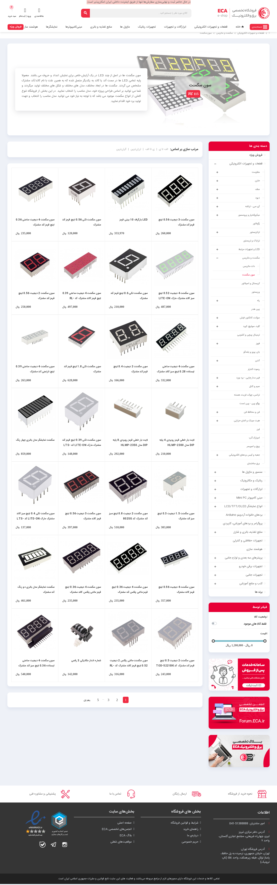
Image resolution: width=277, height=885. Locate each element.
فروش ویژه (15, 27)
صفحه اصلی (124, 823)
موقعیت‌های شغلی (121, 842)
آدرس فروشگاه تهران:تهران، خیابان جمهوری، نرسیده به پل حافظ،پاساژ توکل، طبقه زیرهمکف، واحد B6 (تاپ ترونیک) (245, 857)
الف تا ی (163, 149)
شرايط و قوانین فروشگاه (184, 823)
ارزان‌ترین (135, 149)
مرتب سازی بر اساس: (184, 149)
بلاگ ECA (126, 836)
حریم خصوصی (190, 842)
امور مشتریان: (249, 824)
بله (42, 845)
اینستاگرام (65, 845)
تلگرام (54, 845)
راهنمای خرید (190, 830)
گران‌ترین (121, 149)
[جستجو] (136, 13)
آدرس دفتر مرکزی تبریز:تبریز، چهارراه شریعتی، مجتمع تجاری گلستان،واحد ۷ (244, 837)
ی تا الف (150, 149)
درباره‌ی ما (192, 836)
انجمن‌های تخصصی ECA (117, 830)
